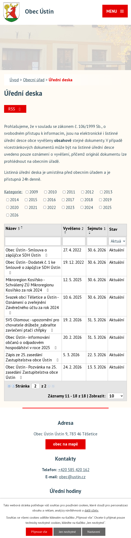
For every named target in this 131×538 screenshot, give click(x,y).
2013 (108, 191)
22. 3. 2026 (96, 354)
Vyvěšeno (73, 228)
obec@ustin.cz (72, 476)
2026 (14, 215)
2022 (51, 207)
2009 (33, 191)
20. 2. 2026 (72, 337)
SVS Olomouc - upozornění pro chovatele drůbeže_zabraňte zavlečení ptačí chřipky (32, 325)
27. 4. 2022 (72, 250)
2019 (107, 199)
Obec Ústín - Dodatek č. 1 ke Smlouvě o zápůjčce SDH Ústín (33, 267)
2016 (51, 199)
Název (13, 228)
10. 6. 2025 (72, 297)
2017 (70, 199)
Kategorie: (13, 191)
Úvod (14, 79)
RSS (15, 108)
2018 (88, 199)
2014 (14, 199)
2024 (88, 207)
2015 (33, 199)
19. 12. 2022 (73, 262)
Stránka (23, 386)
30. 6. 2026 (96, 250)
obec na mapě (65, 444)
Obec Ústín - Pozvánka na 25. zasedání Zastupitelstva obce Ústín (32, 372)
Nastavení (93, 532)
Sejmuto (96, 228)
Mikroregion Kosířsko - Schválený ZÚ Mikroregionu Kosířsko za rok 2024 (30, 285)
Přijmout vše (39, 532)
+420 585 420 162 (73, 469)
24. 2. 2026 (72, 367)
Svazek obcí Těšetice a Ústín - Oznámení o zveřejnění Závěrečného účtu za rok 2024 (32, 305)
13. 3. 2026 (96, 367)
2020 (14, 207)
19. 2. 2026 (72, 319)
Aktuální (116, 250)
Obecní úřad (33, 79)
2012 (89, 191)
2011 (71, 191)
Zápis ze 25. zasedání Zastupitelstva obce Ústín (33, 357)
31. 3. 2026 (96, 319)
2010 (52, 191)
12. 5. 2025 (72, 279)
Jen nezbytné (67, 532)
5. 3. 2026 (71, 354)
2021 (33, 207)
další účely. (91, 510)
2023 (70, 207)
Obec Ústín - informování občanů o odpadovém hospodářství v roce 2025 (32, 342)
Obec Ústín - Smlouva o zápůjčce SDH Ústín (27, 252)
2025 (107, 207)
